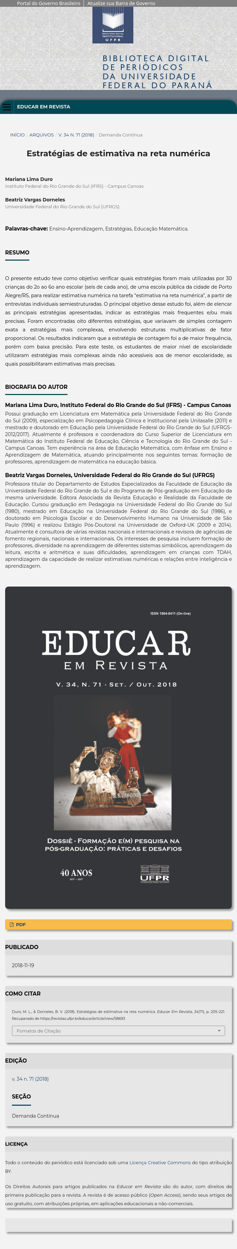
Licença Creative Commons (160, 1162)
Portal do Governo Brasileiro (48, 3)
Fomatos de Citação (39, 1031)
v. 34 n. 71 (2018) (76, 134)
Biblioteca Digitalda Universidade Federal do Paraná (158, 72)
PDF (20, 924)
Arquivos (41, 134)
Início (17, 134)
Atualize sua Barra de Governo (121, 3)
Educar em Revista (43, 107)
